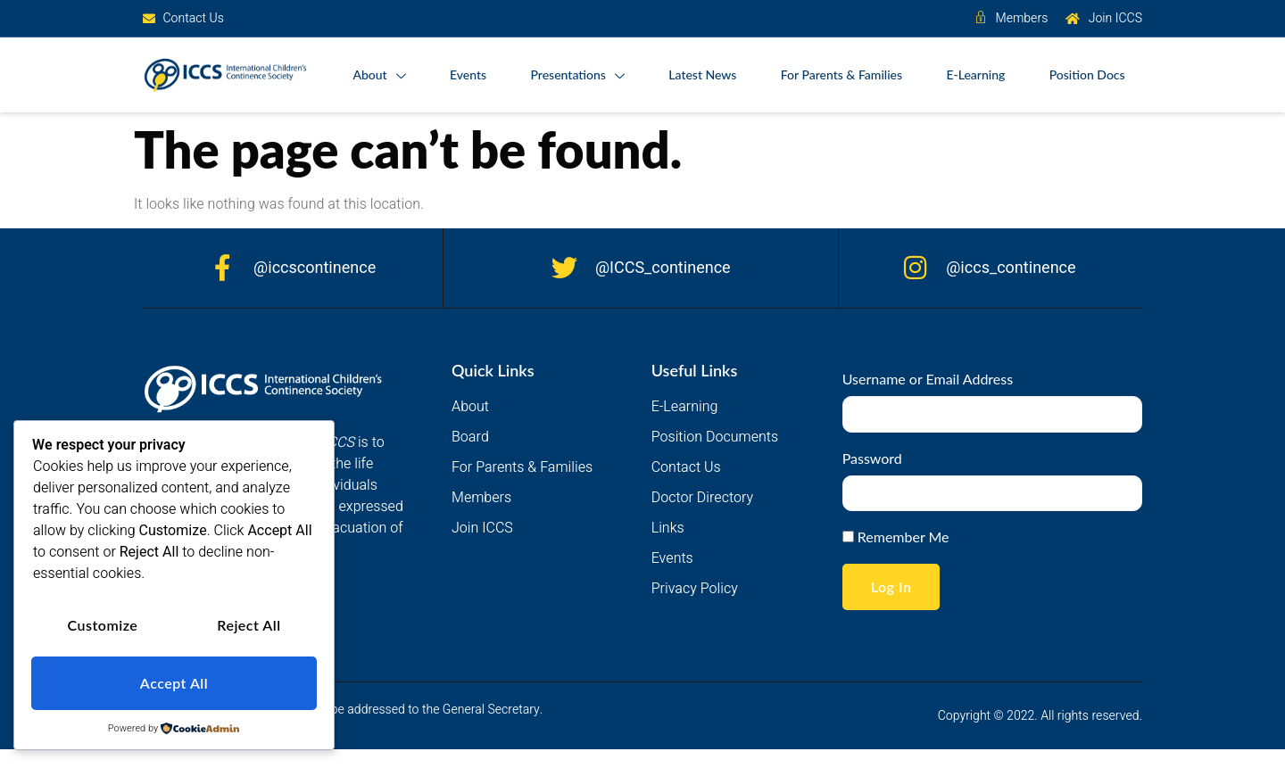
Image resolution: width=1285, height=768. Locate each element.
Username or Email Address (928, 379)
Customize (102, 626)
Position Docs (1086, 75)
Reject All (248, 626)
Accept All (174, 683)
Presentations (574, 76)
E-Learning (974, 75)
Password (872, 458)
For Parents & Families (839, 75)
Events (464, 75)
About (375, 76)
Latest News (700, 75)
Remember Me (895, 537)
